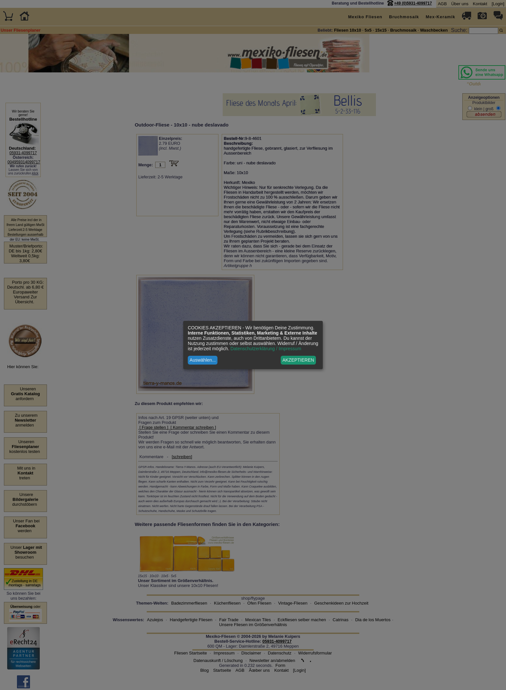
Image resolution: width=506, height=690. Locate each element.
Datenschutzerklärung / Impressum (266, 348)
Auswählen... (203, 360)
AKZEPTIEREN (298, 360)
